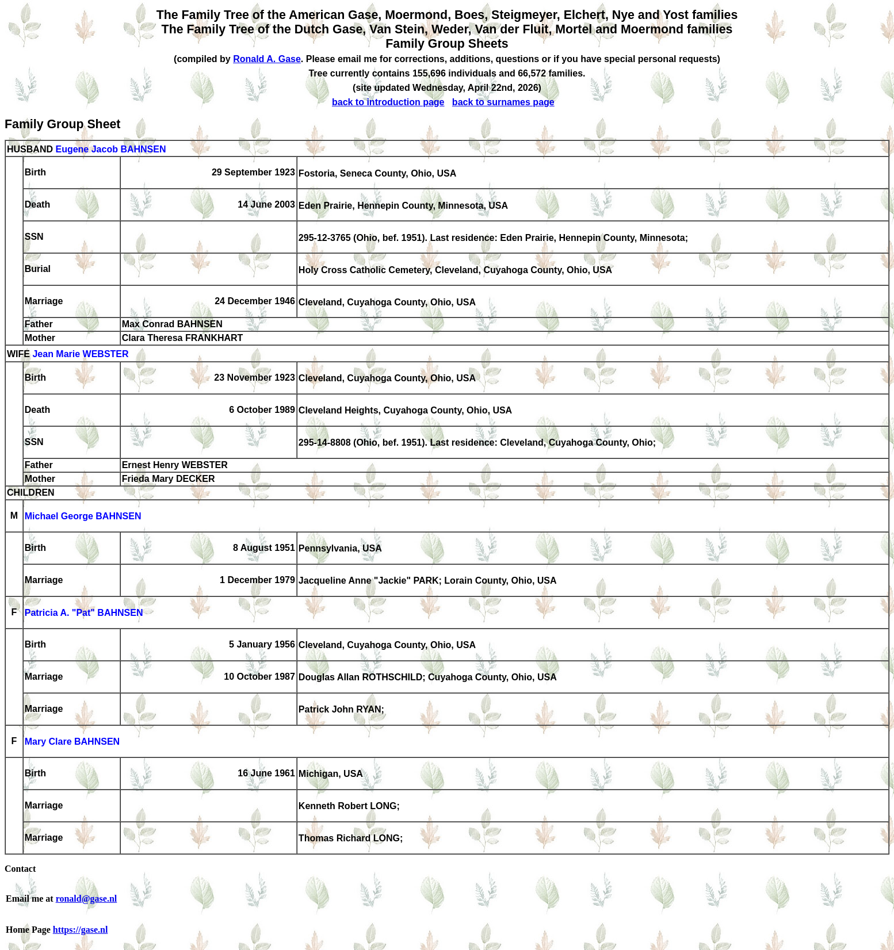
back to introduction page (388, 102)
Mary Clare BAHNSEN (72, 742)
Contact (20, 869)
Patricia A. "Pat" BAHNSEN (84, 613)
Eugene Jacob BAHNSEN (110, 149)
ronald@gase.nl (86, 898)
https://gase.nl (80, 929)
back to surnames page (503, 102)
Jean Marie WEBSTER (80, 354)
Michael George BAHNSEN (83, 517)
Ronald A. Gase (267, 59)
